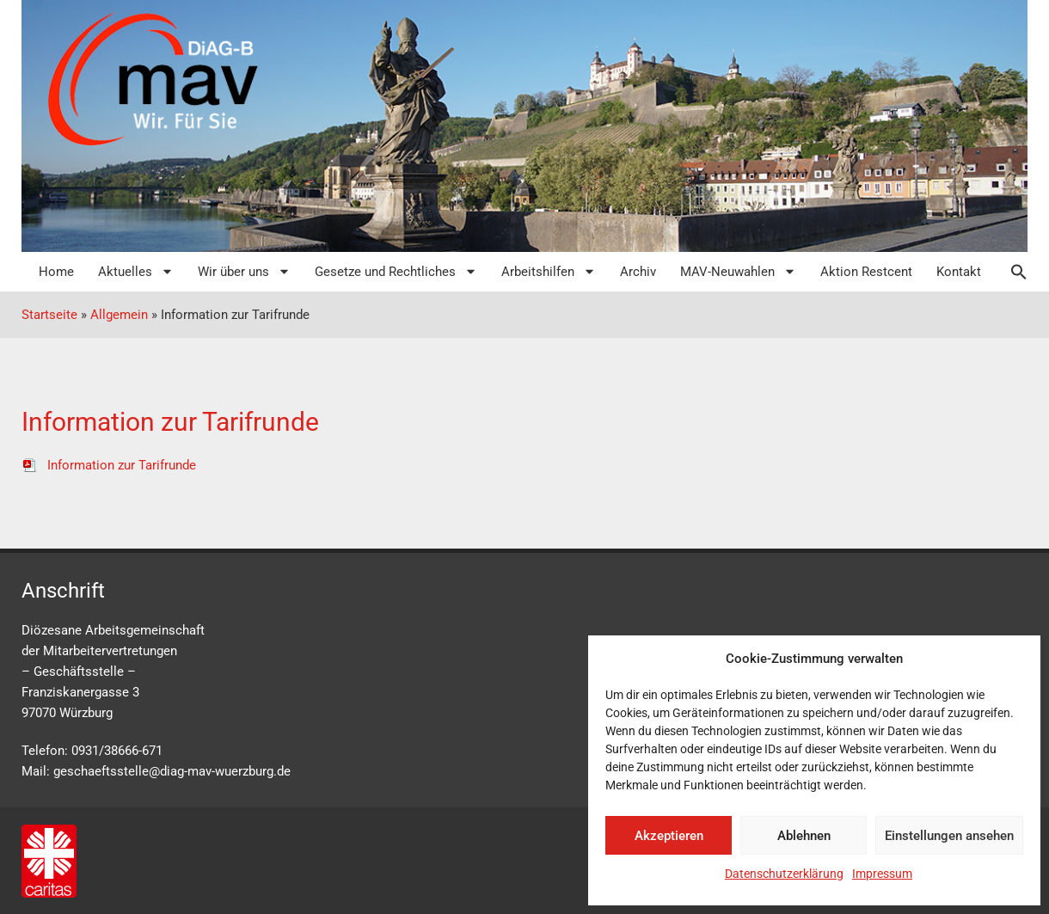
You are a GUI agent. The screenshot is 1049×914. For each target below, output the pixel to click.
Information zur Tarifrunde (108, 465)
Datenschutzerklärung (784, 873)
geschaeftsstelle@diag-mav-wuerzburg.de (172, 771)
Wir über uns (244, 271)
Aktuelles (136, 271)
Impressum (882, 873)
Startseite (49, 314)
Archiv (638, 271)
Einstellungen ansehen (949, 835)
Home (56, 271)
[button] (1010, 271)
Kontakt (958, 271)
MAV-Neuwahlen (738, 271)
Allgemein (119, 314)
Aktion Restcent (866, 271)
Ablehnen (804, 835)
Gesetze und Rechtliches (396, 271)
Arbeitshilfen (548, 271)
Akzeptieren (669, 835)
